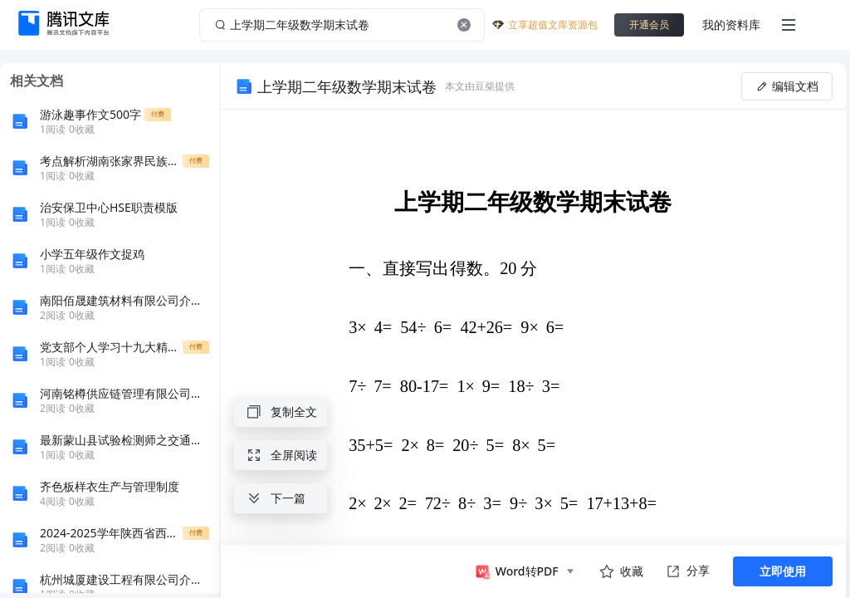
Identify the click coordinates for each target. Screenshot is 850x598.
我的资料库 (731, 24)
